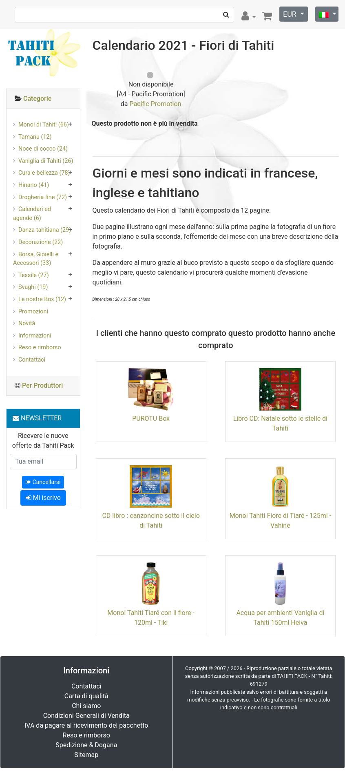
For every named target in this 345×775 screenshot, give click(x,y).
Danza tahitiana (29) (44, 230)
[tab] (43, 99)
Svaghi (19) (33, 287)
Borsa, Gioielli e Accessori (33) (35, 259)
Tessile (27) (33, 275)
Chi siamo (86, 706)
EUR (290, 14)
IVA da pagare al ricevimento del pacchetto (86, 725)
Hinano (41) (33, 185)
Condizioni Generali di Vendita (86, 715)
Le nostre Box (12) (42, 299)
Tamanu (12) (35, 136)
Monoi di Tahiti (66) (43, 124)
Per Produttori (42, 385)
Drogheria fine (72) (42, 197)
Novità (26, 323)
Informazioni (34, 335)
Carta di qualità (86, 696)
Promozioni (33, 311)
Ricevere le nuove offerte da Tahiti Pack (43, 440)
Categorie (37, 98)
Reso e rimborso (39, 347)
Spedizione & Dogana (86, 745)
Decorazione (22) (40, 242)
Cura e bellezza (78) (44, 172)
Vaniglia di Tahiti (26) (45, 161)
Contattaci (31, 359)
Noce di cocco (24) (43, 148)
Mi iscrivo (43, 498)
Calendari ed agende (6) (32, 214)
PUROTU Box (151, 418)
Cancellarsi (43, 482)
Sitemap (86, 755)
